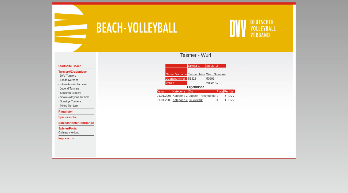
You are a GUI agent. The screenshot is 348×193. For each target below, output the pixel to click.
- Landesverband (69, 80)
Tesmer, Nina (196, 74)
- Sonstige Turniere (70, 101)
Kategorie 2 (180, 95)
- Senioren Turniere (70, 92)
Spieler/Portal (68, 128)
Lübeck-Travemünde (202, 95)
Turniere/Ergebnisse (73, 71)
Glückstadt (196, 100)
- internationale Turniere (73, 84)
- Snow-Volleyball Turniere (74, 97)
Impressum (66, 138)
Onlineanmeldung (69, 132)
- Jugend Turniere (69, 88)
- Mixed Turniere (68, 105)
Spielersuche (68, 117)
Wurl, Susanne (216, 74)
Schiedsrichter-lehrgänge (76, 122)
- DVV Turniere (67, 75)
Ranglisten (66, 111)
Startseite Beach (70, 66)
